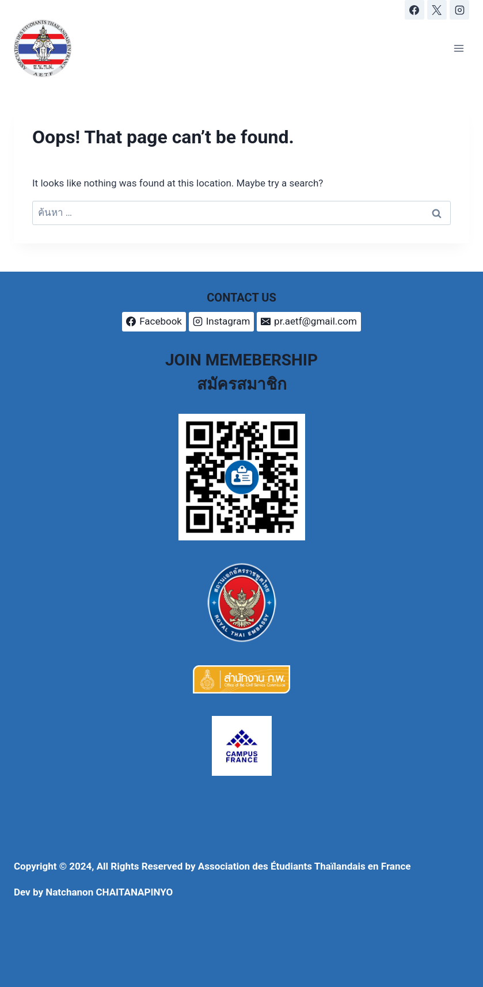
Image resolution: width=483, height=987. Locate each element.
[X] (437, 10)
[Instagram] (459, 10)
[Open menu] (458, 48)
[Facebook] (414, 10)
